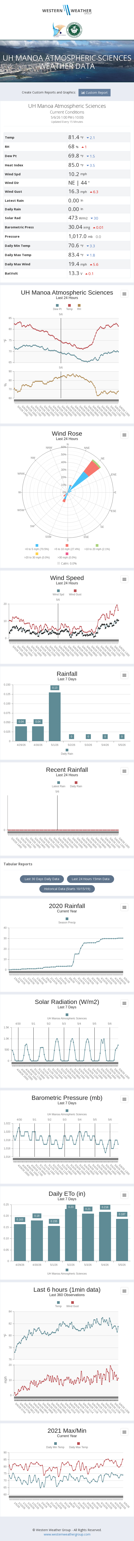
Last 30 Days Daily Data (42, 879)
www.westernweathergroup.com (67, 1534)
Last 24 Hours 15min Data (90, 879)
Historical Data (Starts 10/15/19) (67, 889)
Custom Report (94, 92)
